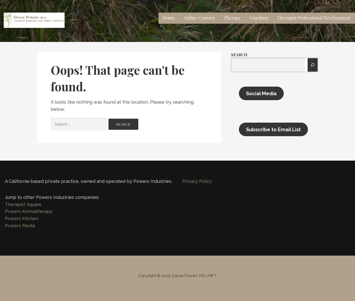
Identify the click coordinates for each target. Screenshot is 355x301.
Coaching (258, 18)
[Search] (312, 65)
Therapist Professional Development (314, 18)
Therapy (232, 18)
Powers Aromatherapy (29, 211)
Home (169, 18)
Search (239, 54)
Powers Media (20, 225)
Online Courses (199, 18)
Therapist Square (23, 204)
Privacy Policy (197, 181)
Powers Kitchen (21, 218)
